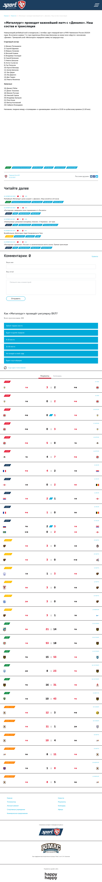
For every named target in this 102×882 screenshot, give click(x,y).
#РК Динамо (48, 167)
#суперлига (30, 236)
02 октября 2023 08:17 (9, 219)
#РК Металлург (37, 167)
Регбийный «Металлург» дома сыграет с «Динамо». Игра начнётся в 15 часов (31, 199)
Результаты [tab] (44, 376)
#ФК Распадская (24, 213)
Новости (61, 798)
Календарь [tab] (57, 376)
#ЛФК (15, 213)
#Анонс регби (58, 202)
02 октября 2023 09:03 (9, 196)
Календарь (61, 806)
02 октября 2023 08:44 (9, 207)
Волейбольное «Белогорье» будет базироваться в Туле (23, 233)
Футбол (8, 213)
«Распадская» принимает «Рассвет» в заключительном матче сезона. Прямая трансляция (36, 244)
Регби (8, 167)
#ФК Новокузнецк (25, 225)
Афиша (60, 809)
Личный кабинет (13, 806)
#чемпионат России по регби (21, 167)
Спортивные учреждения (16, 809)
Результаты (62, 802)
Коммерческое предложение (17, 813)
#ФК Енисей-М (37, 225)
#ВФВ (37, 236)
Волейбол (9, 236)
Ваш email (10, 272)
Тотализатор (11, 802)
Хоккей (7, 381)
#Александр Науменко (50, 225)
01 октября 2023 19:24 (9, 230)
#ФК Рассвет (35, 213)
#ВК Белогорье (19, 236)
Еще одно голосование (15, 368)
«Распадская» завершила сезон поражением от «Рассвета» (25, 210)
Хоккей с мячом (9, 707)
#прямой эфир (72, 167)
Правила (95, 256)
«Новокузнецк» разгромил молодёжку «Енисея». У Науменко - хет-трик (29, 222)
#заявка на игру (60, 167)
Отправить (15, 299)
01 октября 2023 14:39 (9, 242)
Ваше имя (9, 262)
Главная (9, 798)
